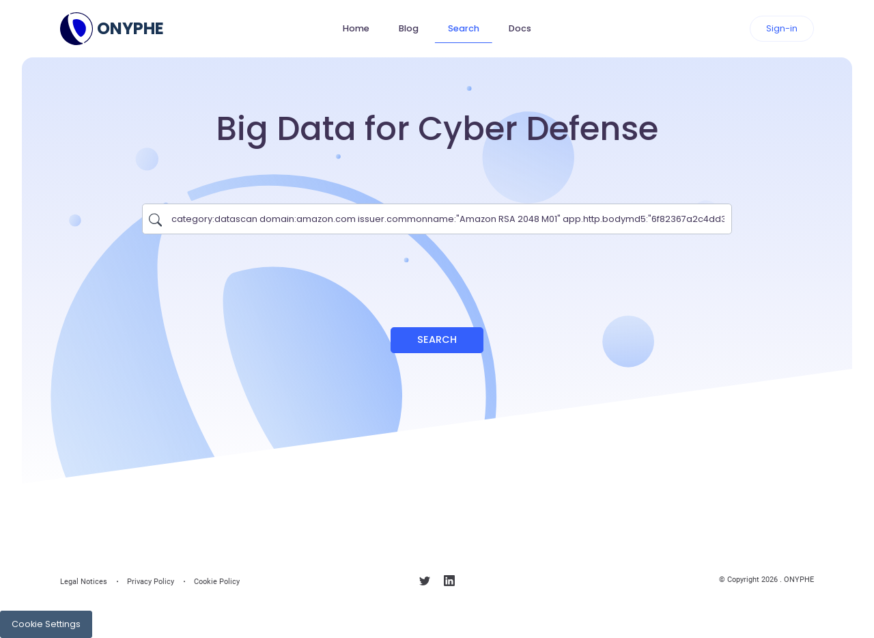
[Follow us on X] (424, 583)
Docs (520, 28)
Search (463, 28)
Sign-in (782, 28)
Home (356, 28)
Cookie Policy (217, 581)
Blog (409, 28)
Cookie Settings (46, 624)
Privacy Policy (150, 581)
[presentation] (437, 274)
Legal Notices (83, 581)
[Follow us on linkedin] (449, 583)
